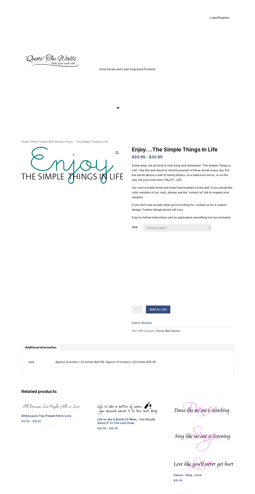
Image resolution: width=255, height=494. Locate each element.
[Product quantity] (137, 310)
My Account (57, 107)
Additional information (40, 347)
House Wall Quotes (51, 141)
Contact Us (107, 107)
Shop (39, 107)
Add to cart (158, 309)
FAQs (94, 107)
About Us (77, 107)
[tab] (41, 347)
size (134, 227)
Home (29, 107)
